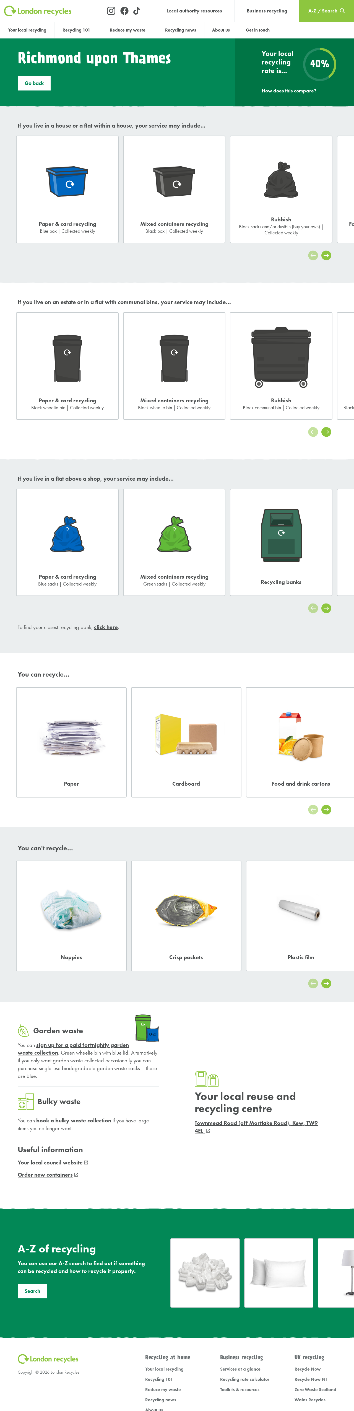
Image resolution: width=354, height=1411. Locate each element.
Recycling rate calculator (244, 1297)
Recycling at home (167, 1275)
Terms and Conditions (64, 1386)
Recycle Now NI (311, 1297)
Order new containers (45, 1092)
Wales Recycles (310, 1318)
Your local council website (50, 1080)
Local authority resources (194, 11)
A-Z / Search (158, 1349)
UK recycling (309, 1275)
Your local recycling (27, 30)
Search (32, 1209)
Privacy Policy (29, 1386)
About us (221, 30)
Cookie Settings (156, 1386)
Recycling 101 (159, 1297)
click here (106, 629)
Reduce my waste (163, 1308)
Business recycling (267, 11)
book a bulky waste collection (73, 1038)
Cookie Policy (125, 1386)
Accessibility (98, 1386)
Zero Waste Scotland (315, 1308)
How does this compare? (289, 93)
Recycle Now (308, 1287)
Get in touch (258, 30)
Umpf (264, 1386)
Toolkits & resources (239, 1308)
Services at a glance (240, 1287)
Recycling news (180, 30)
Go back (34, 85)
